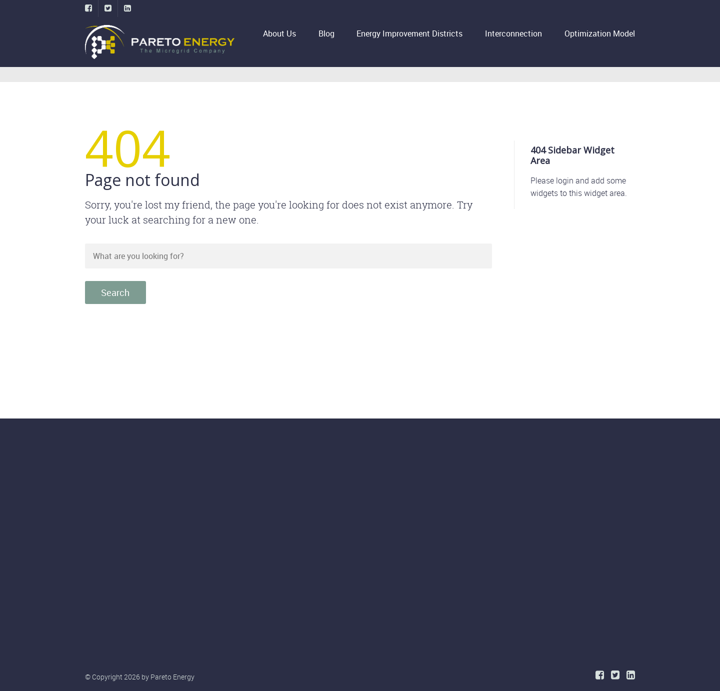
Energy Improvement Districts (409, 33)
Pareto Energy (172, 677)
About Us (279, 33)
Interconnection (513, 33)
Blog (326, 33)
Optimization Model (599, 33)
